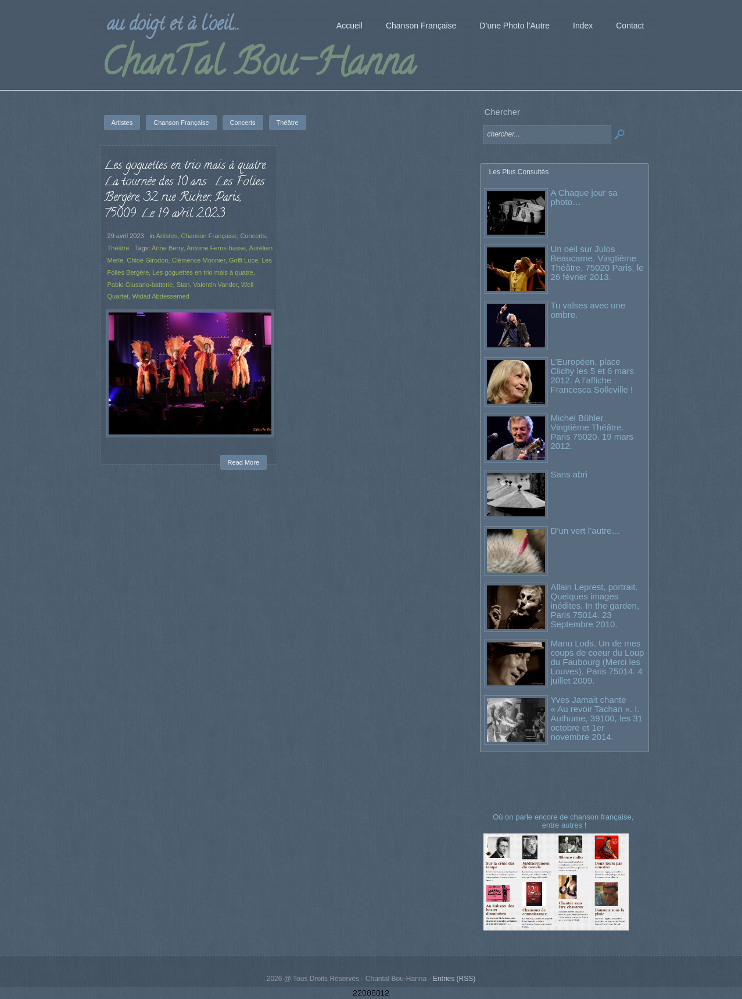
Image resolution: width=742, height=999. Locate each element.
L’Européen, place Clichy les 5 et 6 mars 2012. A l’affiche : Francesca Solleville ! (592, 375)
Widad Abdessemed (160, 296)
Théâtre (118, 248)
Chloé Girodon (147, 260)
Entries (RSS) (454, 979)
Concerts (253, 235)
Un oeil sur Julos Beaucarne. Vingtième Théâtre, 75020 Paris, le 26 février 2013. (597, 263)
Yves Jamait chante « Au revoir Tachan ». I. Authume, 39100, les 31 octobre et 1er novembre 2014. (597, 718)
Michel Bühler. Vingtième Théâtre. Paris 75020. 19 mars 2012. (592, 432)
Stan (183, 284)
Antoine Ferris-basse (216, 248)
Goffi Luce (243, 260)
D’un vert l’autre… (586, 531)
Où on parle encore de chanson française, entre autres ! (564, 821)
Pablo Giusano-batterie (140, 284)
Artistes (166, 235)
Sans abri (569, 474)
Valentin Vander (215, 284)
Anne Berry (167, 248)
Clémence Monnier (198, 260)
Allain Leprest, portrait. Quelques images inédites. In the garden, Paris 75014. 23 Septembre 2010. (595, 605)
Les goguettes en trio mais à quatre (202, 272)
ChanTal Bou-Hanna (258, 66)
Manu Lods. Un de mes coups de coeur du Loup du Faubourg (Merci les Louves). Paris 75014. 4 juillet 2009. (597, 661)
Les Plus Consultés (519, 172)
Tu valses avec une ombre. (588, 309)
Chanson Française (208, 235)
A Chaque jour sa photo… (584, 197)
